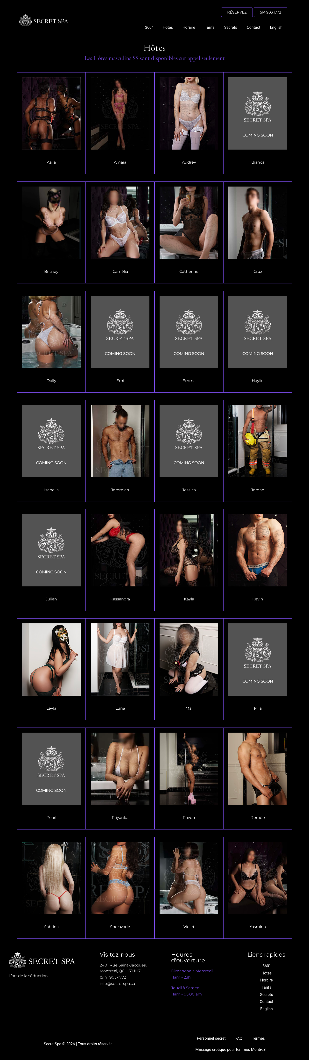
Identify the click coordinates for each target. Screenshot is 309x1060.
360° (149, 27)
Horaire (189, 27)
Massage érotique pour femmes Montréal (230, 1049)
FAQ (238, 1038)
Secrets (230, 27)
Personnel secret (211, 1038)
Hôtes (168, 27)
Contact (253, 27)
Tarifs (210, 27)
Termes (258, 1038)
